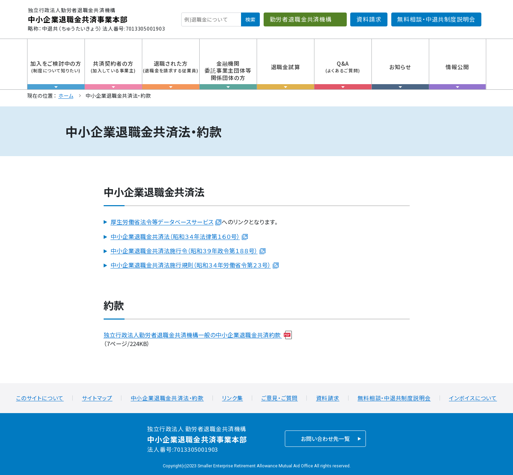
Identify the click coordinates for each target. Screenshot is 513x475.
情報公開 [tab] (457, 76)
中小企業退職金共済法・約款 (167, 398)
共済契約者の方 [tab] (113, 74)
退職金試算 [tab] (285, 76)
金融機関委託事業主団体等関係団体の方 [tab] (228, 74)
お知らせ (400, 76)
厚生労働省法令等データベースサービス (162, 222)
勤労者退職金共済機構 (301, 19)
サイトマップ (97, 398)
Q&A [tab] (342, 74)
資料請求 (368, 19)
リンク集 (232, 398)
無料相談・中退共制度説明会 (436, 19)
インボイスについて (473, 398)
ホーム (65, 95)
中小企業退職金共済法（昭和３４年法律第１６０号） (175, 236)
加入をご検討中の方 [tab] (56, 74)
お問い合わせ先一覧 (325, 439)
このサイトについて (40, 398)
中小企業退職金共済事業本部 (78, 19)
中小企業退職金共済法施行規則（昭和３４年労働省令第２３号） (191, 265)
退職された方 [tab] (170, 74)
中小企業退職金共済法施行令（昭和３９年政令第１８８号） (184, 251)
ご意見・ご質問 (279, 398)
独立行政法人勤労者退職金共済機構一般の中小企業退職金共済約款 (193, 335)
